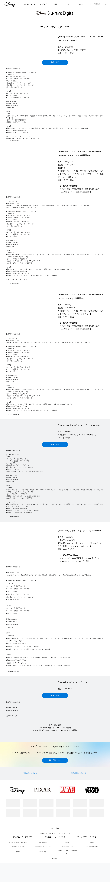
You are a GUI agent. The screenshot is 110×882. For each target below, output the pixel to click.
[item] (42, 4)
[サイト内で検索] (96, 4)
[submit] (105, 4)
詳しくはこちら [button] (55, 832)
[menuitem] (29, 4)
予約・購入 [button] (55, 80)
